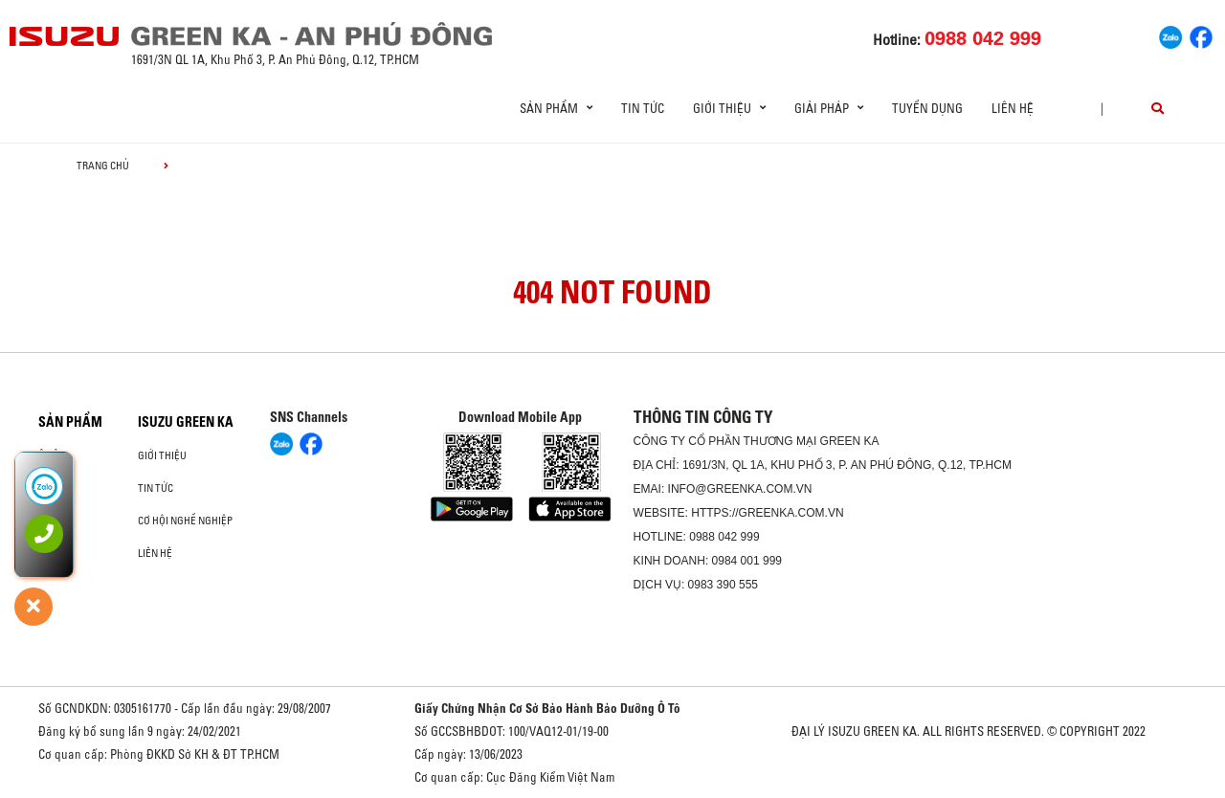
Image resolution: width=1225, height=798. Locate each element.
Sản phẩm (70, 422)
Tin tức (642, 108)
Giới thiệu (162, 455)
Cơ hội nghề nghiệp (185, 520)
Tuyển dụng (927, 108)
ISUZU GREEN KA (186, 422)
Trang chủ (103, 165)
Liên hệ (1012, 108)
